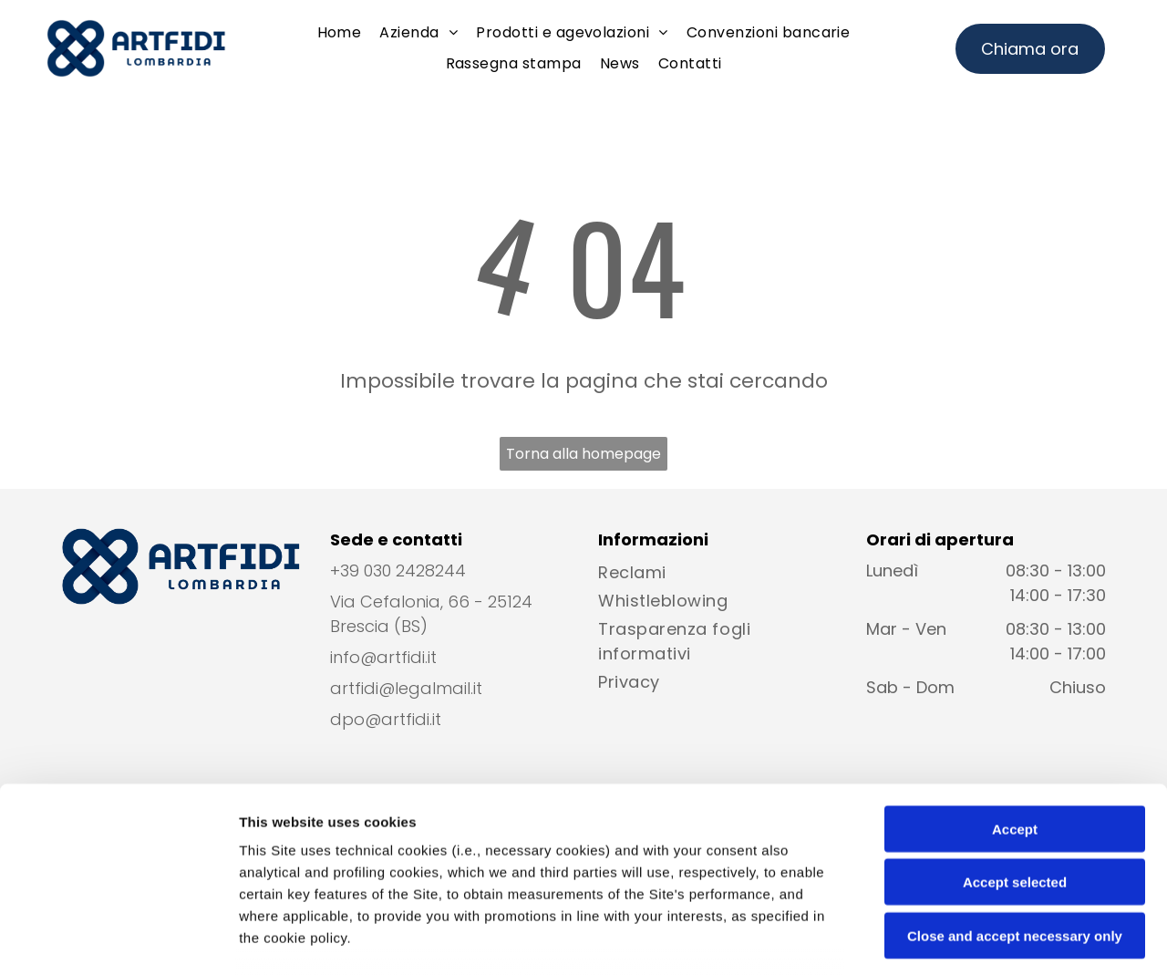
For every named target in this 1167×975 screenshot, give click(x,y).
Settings (927, 939)
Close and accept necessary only (1014, 799)
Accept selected (1015, 746)
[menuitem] (339, 32)
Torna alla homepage (583, 453)
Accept (1015, 692)
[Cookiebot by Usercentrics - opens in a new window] (118, 939)
